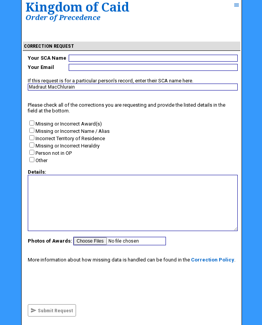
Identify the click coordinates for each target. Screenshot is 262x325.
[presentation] (86, 283)
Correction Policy (212, 260)
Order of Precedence (62, 17)
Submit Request (51, 310)
